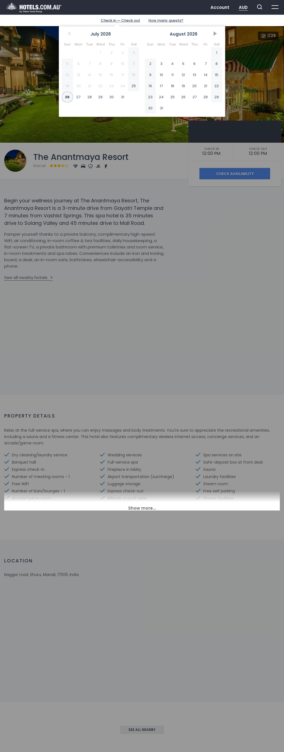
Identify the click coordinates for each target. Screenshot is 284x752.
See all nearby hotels (25, 277)
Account (220, 7)
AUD (243, 7)
